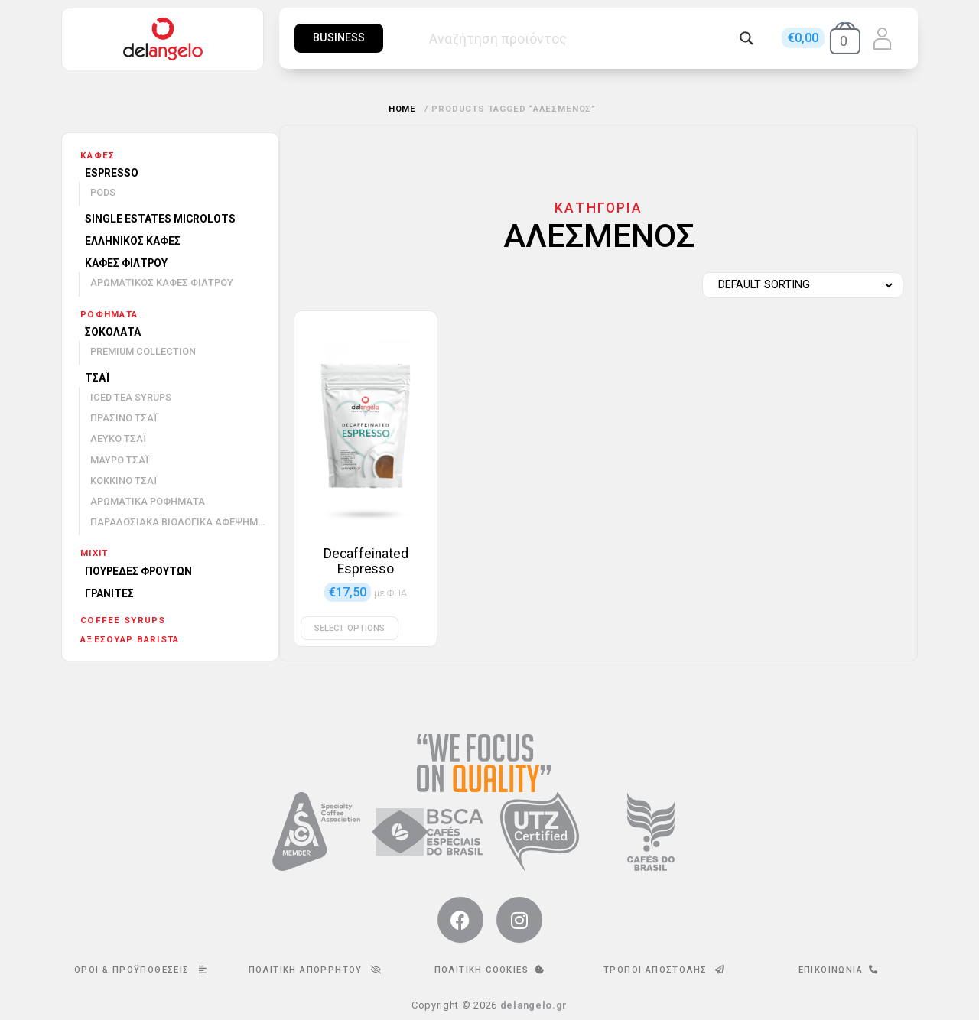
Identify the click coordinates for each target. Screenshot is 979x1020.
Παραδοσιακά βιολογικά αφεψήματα (183, 522)
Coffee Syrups (123, 620)
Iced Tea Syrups (130, 397)
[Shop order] (799, 285)
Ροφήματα (109, 314)
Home (403, 109)
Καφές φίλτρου (126, 263)
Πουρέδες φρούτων (138, 571)
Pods (102, 192)
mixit (94, 552)
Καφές (97, 155)
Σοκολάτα (113, 332)
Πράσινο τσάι (123, 418)
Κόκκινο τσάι (123, 480)
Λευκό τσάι (118, 438)
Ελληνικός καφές (133, 241)
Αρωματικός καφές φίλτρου (161, 282)
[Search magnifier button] (746, 38)
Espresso (111, 173)
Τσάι (97, 378)
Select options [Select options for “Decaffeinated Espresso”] (349, 628)
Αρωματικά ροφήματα (147, 501)
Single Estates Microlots (160, 219)
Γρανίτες (109, 593)
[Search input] (580, 38)
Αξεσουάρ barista (129, 639)
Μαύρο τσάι (119, 460)
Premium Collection (143, 351)
